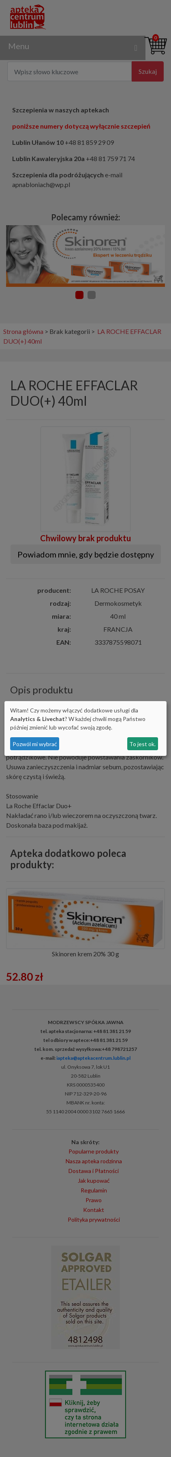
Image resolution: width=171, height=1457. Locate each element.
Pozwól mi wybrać (35, 743)
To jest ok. (142, 743)
